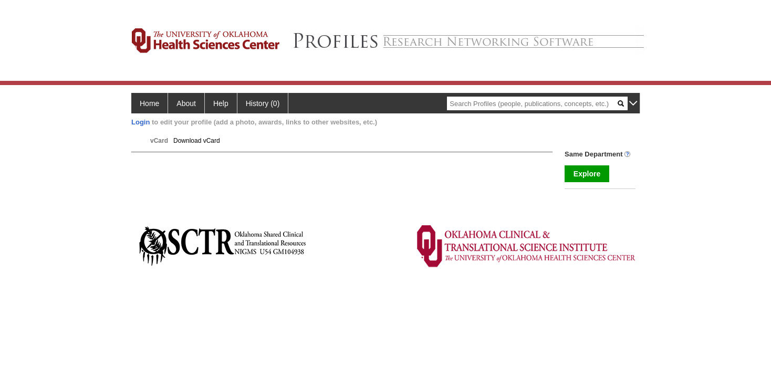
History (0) (263, 103)
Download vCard (196, 140)
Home (149, 103)
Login (140, 122)
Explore (587, 174)
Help (220, 103)
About (186, 103)
